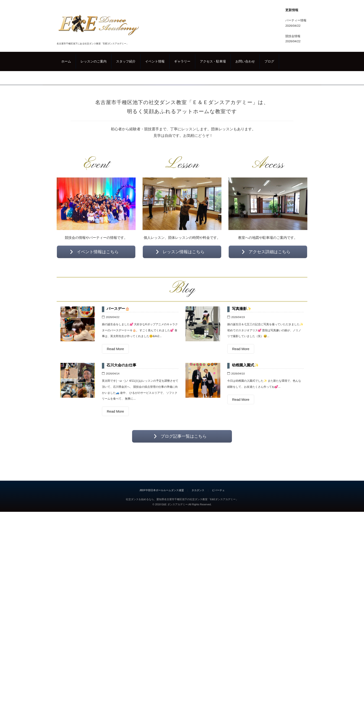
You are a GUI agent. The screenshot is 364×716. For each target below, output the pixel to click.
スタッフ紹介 (126, 61)
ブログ (269, 61)
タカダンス (198, 687)
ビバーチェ (218, 687)
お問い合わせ (245, 61)
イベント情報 (155, 61)
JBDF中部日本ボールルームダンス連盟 (161, 687)
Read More (115, 546)
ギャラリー (182, 61)
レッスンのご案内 (94, 61)
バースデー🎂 (118, 506)
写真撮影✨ (241, 506)
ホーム (66, 61)
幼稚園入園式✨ (245, 562)
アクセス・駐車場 (213, 61)
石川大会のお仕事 (121, 562)
